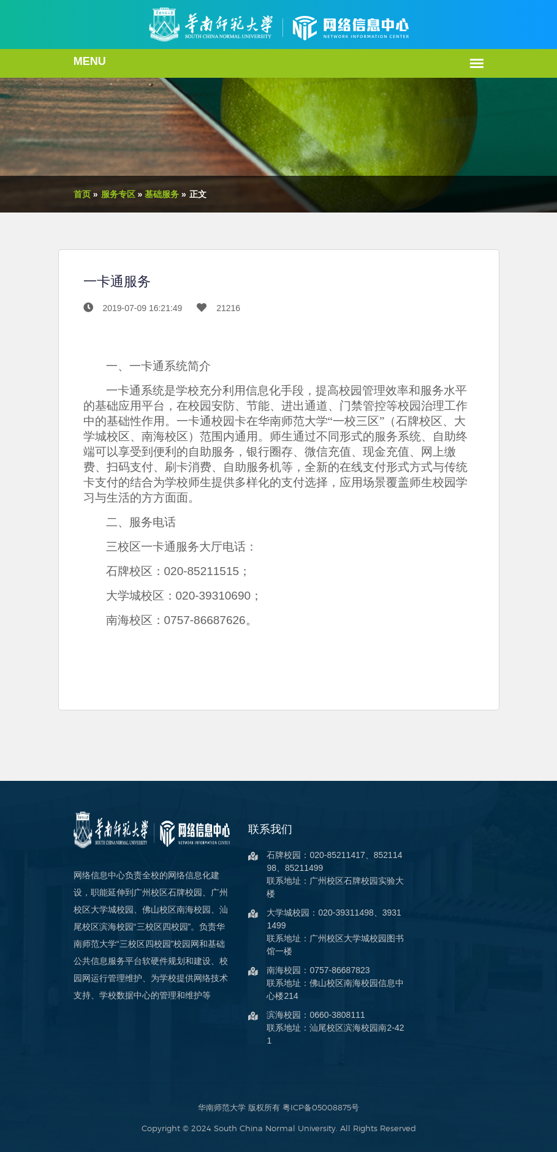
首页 (66, 194)
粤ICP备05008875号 (320, 1107)
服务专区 (102, 194)
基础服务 (146, 194)
